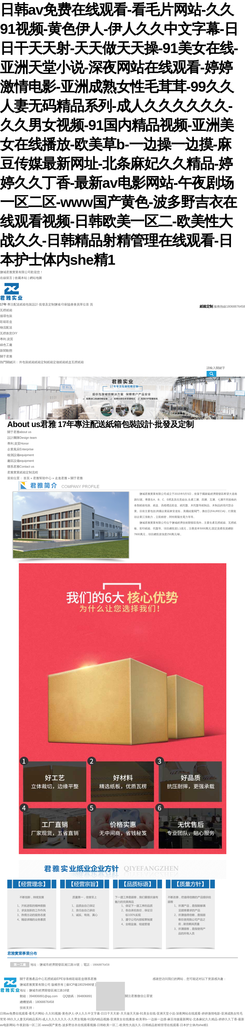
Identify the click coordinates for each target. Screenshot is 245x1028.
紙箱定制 (41, 362)
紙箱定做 (53, 362)
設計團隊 (22, 438)
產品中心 (38, 978)
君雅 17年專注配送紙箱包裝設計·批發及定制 (100, 424)
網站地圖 (36, 278)
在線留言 (6, 278)
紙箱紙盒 (65, 362)
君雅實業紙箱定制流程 (22, 472)
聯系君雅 (20, 467)
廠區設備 (20, 461)
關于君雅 (19, 432)
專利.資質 (18, 443)
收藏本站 (21, 278)
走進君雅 (61, 478)
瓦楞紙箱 (77, 362)
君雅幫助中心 (42, 478)
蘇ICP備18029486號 (80, 984)
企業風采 (20, 449)
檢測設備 (20, 455)
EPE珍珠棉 (64, 978)
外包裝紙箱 (27, 362)
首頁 (26, 478)
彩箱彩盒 (78, 978)
